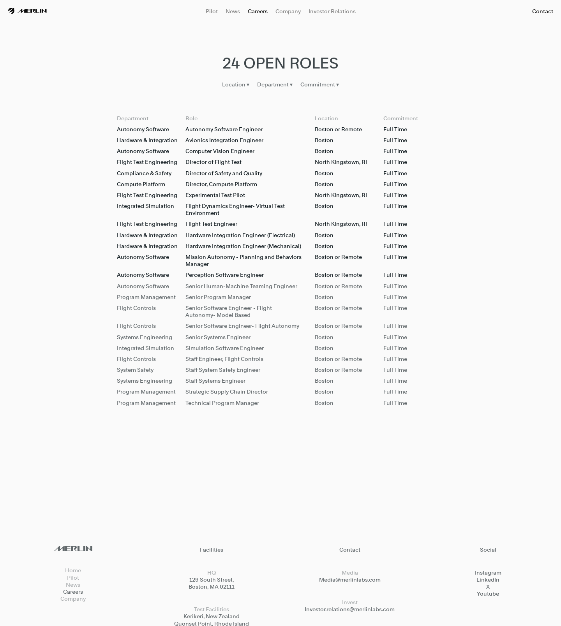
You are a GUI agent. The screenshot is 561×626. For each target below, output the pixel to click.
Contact (542, 11)
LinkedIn (487, 579)
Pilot (212, 11)
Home (73, 570)
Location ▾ (235, 85)
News (233, 11)
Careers (258, 11)
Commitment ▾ (319, 85)
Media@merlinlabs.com (350, 579)
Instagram (488, 572)
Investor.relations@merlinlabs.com (350, 609)
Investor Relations (332, 11)
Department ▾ (275, 85)
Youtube (488, 593)
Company (288, 11)
